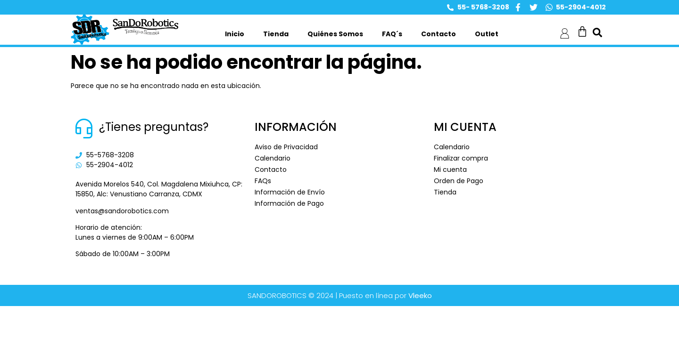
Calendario (272, 158)
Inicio (234, 34)
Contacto (438, 34)
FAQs (263, 181)
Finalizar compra (461, 158)
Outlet (486, 34)
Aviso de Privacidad (286, 147)
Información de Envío (290, 192)
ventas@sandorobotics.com (122, 211)
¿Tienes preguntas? (153, 127)
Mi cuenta (450, 169)
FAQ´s (392, 34)
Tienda (276, 34)
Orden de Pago (458, 181)
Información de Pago (289, 203)
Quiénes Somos (335, 34)
